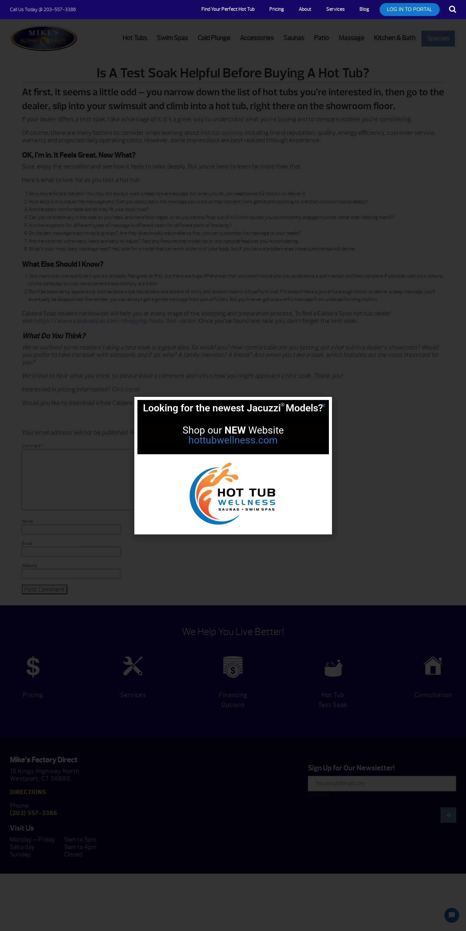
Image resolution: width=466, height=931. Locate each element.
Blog (364, 9)
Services (335, 9)
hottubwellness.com (233, 440)
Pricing (276, 9)
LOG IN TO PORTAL (409, 9)
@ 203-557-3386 (43, 9)
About (305, 9)
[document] (233, 465)
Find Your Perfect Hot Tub (227, 9)
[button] (323, 405)
